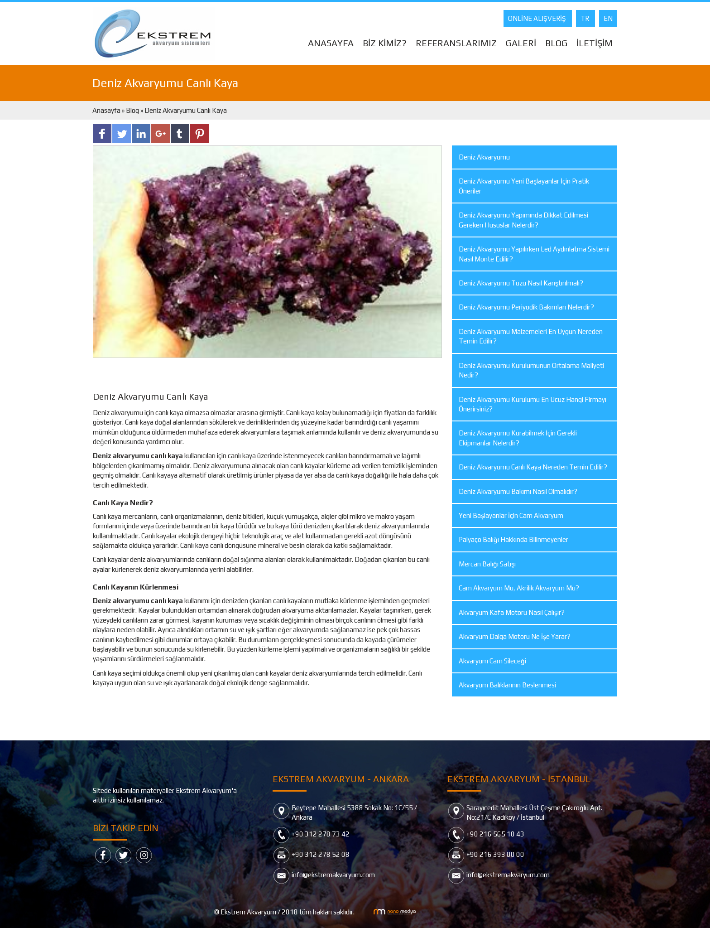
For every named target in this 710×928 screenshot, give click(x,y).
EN (608, 18)
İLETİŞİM (594, 43)
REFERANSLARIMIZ (456, 43)
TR (585, 18)
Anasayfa (107, 110)
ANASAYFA (331, 43)
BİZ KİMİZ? (385, 43)
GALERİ (521, 43)
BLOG (556, 43)
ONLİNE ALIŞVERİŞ (537, 18)
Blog (132, 110)
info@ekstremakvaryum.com (333, 875)
